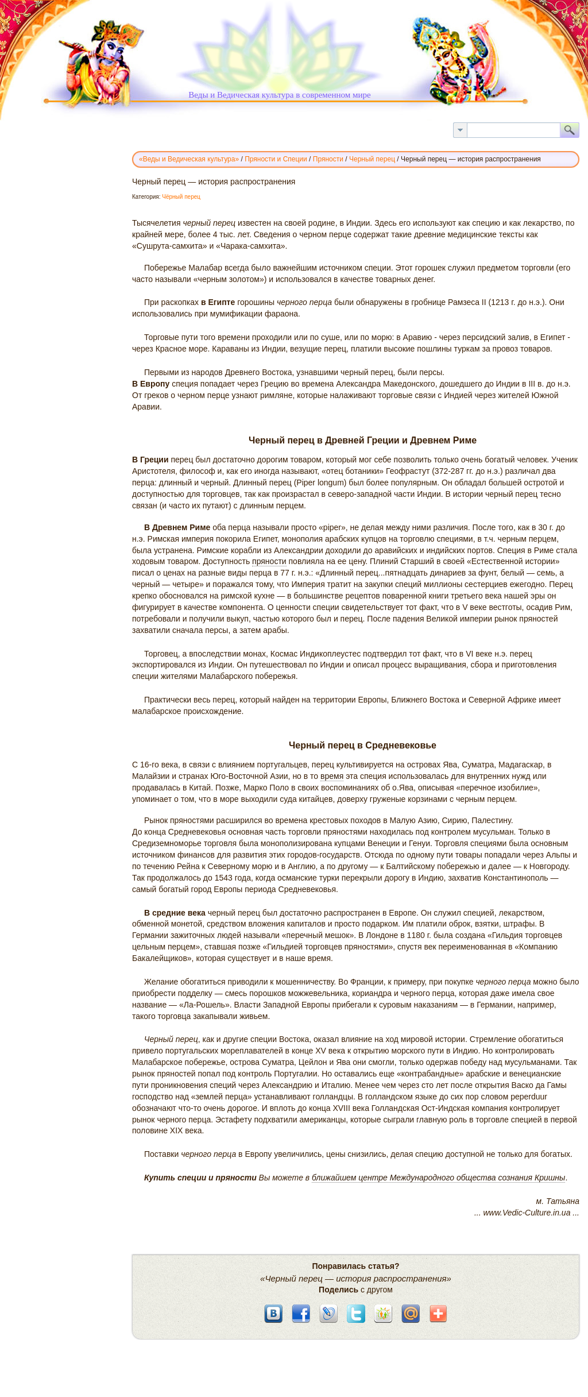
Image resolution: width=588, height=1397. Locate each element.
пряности (269, 561)
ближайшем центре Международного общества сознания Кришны (438, 1177)
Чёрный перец (181, 197)
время (331, 776)
